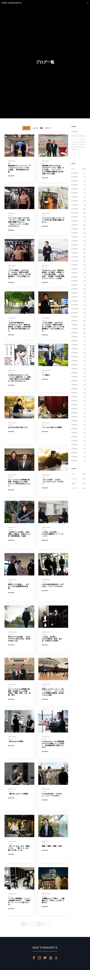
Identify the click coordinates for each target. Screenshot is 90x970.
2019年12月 (74, 349)
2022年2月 (74, 245)
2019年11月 (74, 353)
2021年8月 (74, 269)
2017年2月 (74, 405)
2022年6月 (74, 229)
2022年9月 (74, 217)
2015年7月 (74, 444)
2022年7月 (74, 225)
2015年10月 (74, 441)
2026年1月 (74, 177)
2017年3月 (74, 401)
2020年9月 (74, 313)
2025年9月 (74, 181)
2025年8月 (74, 185)
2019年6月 (74, 373)
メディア (44, 163)
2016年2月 (74, 429)
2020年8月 (74, 317)
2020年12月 (74, 301)
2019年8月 (74, 365)
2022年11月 (74, 209)
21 (44, 924)
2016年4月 (74, 421)
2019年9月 (74, 361)
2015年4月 (74, 452)
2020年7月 (74, 321)
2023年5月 (74, 197)
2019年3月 (74, 385)
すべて (73, 169)
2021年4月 (74, 285)
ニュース (10, 268)
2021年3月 (74, 289)
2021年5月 (74, 281)
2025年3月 (74, 189)
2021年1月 (74, 297)
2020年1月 (74, 345)
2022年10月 (74, 213)
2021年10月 (74, 261)
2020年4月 (74, 333)
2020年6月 (74, 325)
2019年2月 (74, 389)
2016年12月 (74, 413)
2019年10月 (74, 357)
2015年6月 (74, 448)
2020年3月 (74, 337)
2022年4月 (74, 237)
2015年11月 (74, 437)
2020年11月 (74, 305)
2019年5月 (74, 377)
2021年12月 (74, 253)
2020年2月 (74, 341)
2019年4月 (74, 381)
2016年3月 (74, 425)
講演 (9, 163)
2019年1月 (74, 393)
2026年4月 (74, 173)
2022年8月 (74, 221)
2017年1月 (74, 409)
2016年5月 (74, 417)
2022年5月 (74, 233)
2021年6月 (74, 277)
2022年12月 (74, 205)
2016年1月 (74, 433)
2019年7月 (74, 369)
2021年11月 (74, 257)
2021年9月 (74, 265)
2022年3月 (74, 241)
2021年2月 (74, 293)
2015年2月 (74, 460)
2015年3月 (74, 456)
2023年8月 (74, 193)
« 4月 (74, 154)
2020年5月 (74, 329)
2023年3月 (74, 201)
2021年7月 (74, 273)
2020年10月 (74, 309)
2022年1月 (74, 249)
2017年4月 (74, 397)
